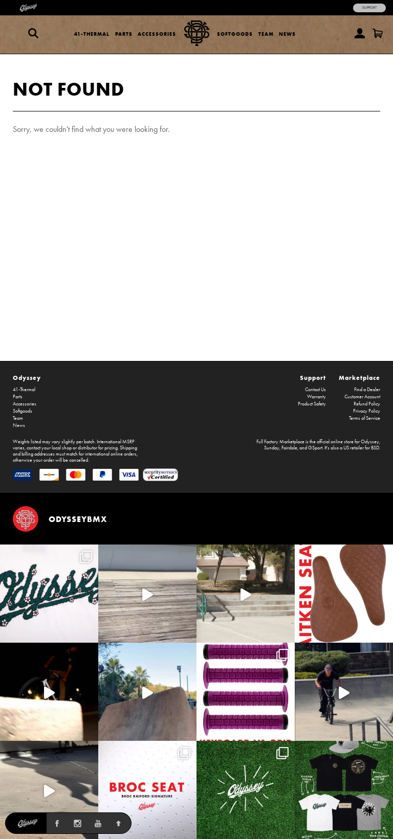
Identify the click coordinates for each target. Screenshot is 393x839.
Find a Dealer (367, 390)
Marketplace (359, 377)
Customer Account (362, 397)
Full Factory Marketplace (280, 442)
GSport (315, 448)
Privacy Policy (366, 411)
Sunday (271, 448)
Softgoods (235, 34)
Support (369, 8)
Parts (124, 34)
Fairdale (289, 448)
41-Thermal (92, 34)
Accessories (157, 34)
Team (266, 34)
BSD (375, 448)
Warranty (316, 397)
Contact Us (315, 390)
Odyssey (27, 377)
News (287, 34)
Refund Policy (367, 404)
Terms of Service (364, 418)
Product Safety (312, 404)
